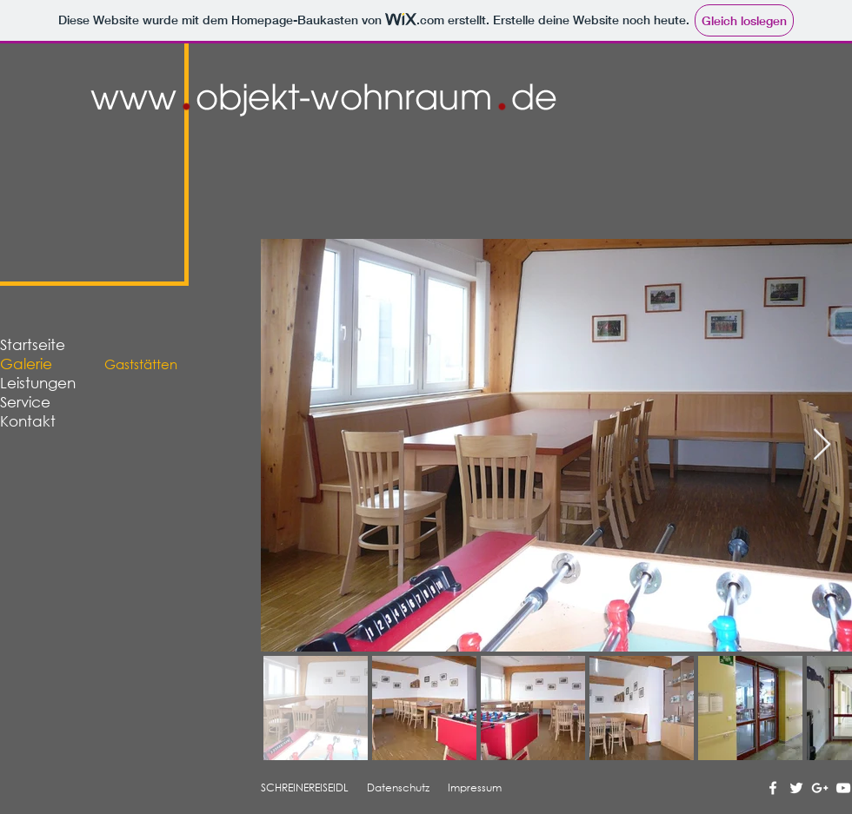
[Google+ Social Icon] (820, 788)
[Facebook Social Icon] (773, 788)
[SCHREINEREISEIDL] (305, 788)
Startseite (32, 344)
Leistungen (38, 383)
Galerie (26, 363)
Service (25, 402)
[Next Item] (822, 445)
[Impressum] (475, 788)
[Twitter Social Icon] (796, 788)
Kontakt (28, 421)
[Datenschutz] (398, 788)
